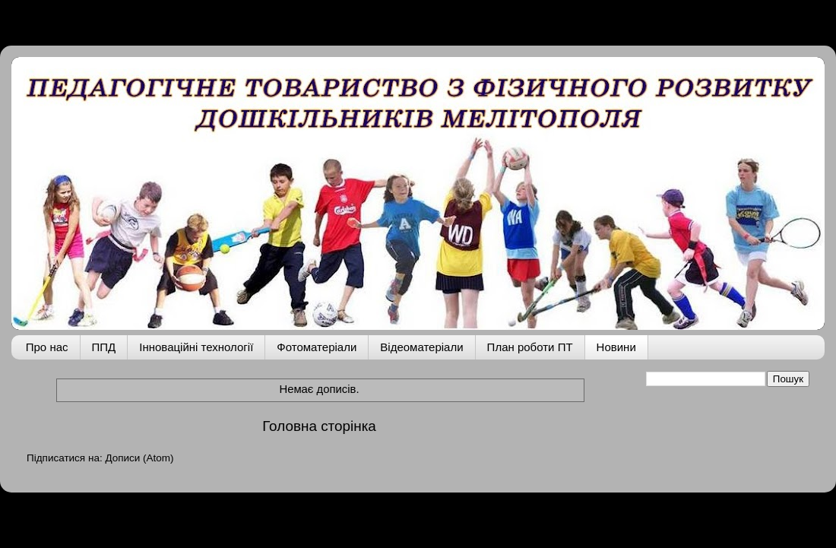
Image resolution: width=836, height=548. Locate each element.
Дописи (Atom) (139, 458)
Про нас (47, 347)
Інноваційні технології (196, 347)
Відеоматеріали (421, 347)
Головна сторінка (319, 426)
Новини (616, 347)
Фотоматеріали (316, 347)
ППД (104, 347)
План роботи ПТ (530, 347)
